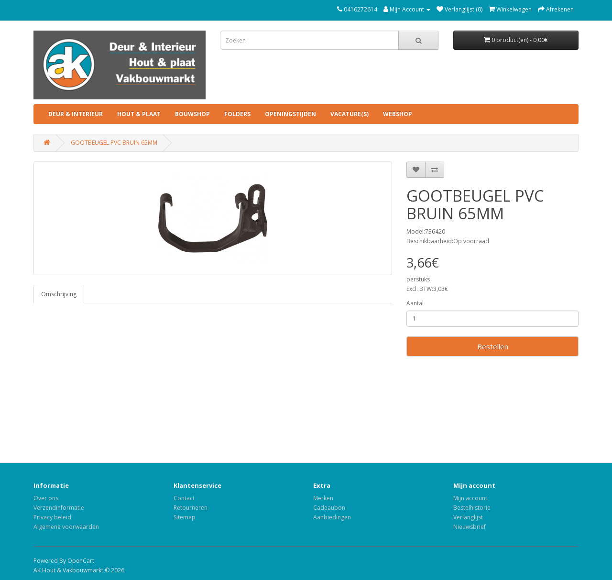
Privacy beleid (52, 517)
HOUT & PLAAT (139, 114)
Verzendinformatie (58, 508)
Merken (323, 498)
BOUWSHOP (192, 114)
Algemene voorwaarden (66, 527)
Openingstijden (290, 114)
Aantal (415, 303)
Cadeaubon (329, 508)
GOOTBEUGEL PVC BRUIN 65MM (114, 143)
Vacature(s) (349, 114)
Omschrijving (58, 294)
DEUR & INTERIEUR (75, 114)
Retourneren (191, 508)
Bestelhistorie (472, 508)
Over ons (45, 498)
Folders (237, 114)
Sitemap (185, 517)
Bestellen (492, 346)
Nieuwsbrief (469, 527)
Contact (184, 498)
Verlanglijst (468, 517)
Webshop (397, 114)
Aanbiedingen (332, 517)
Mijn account (470, 498)
